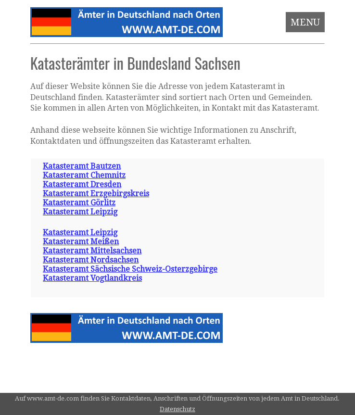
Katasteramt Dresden (82, 184)
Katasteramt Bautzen (82, 166)
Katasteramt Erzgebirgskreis (96, 193)
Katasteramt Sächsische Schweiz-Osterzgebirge (130, 269)
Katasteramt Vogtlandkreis (92, 278)
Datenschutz (177, 409)
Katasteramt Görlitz (79, 202)
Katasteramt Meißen (81, 241)
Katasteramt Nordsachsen (91, 259)
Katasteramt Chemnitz (84, 175)
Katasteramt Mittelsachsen (92, 250)
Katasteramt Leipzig (80, 211)
